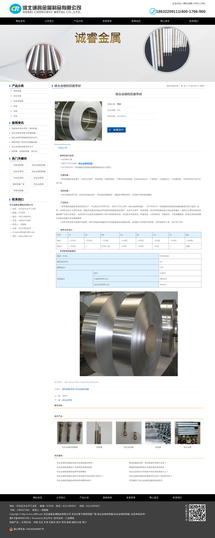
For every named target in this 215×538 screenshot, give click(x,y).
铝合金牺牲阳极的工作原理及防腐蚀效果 (74, 467)
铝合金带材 (39, 178)
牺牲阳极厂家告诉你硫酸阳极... (25, 142)
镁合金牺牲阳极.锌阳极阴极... (24, 133)
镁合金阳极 (129, 447)
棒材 (15, 106)
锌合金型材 (39, 184)
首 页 (183, 86)
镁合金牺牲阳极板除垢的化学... (25, 137)
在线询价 (116, 130)
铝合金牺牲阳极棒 (70, 447)
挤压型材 (17, 96)
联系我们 (193, 21)
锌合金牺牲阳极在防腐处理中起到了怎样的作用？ (150, 476)
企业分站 (176, 3)
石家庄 (52, 522)
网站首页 (20, 21)
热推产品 (14, 522)
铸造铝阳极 (19, 190)
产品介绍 (78, 21)
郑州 (63, 522)
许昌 (79, 522)
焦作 (58, 522)
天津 (46, 522)
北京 (41, 522)
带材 (15, 116)
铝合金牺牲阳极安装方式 (22, 147)
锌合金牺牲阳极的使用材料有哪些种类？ (74, 480)
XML (203, 3)
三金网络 (69, 518)
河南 (35, 522)
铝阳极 (158, 447)
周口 (84, 522)
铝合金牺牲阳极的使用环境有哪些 (71, 472)
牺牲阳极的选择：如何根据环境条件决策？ (147, 463)
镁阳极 (99, 447)
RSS (196, 3)
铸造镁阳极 (18, 101)
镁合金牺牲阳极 (39, 165)
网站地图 (187, 3)
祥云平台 (48, 518)
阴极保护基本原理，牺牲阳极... (25, 128)
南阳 (74, 522)
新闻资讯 (107, 497)
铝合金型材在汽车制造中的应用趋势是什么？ (148, 472)
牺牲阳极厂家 (19, 184)
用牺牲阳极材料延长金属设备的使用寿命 (146, 467)
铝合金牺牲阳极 (39, 171)
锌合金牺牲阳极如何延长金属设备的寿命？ (75, 463)
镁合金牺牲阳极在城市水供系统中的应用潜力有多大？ (80, 476)
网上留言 (165, 21)
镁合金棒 (187, 447)
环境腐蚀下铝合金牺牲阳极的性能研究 (145, 480)
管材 (15, 111)
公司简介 (49, 21)
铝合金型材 (19, 178)
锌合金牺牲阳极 (82, 389)
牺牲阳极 (17, 91)
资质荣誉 (107, 21)
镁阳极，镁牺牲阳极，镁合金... (25, 151)
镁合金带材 (19, 171)
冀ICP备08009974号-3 (20, 518)
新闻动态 (136, 21)
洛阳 (68, 522)
